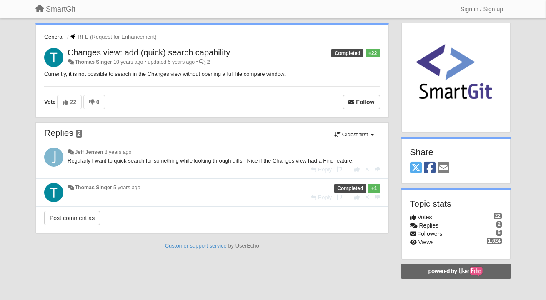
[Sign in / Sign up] (481, 9)
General (53, 37)
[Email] (443, 168)
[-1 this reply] (377, 169)
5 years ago (126, 187)
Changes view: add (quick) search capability (149, 52)
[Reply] (321, 169)
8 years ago (118, 152)
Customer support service (196, 245)
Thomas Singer (93, 62)
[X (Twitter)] (416, 168)
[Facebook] (430, 168)
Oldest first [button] (353, 134)
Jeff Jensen (89, 152)
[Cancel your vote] (367, 169)
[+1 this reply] (357, 169)
